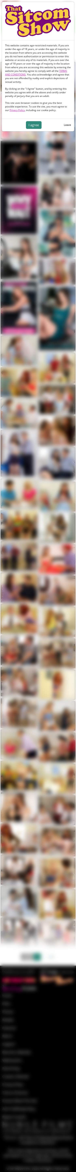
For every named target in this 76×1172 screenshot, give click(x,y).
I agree (34, 125)
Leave (67, 125)
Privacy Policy (17, 110)
